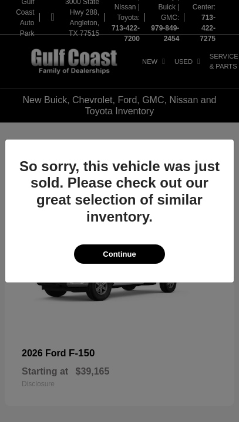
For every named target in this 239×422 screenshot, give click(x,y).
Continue (119, 254)
